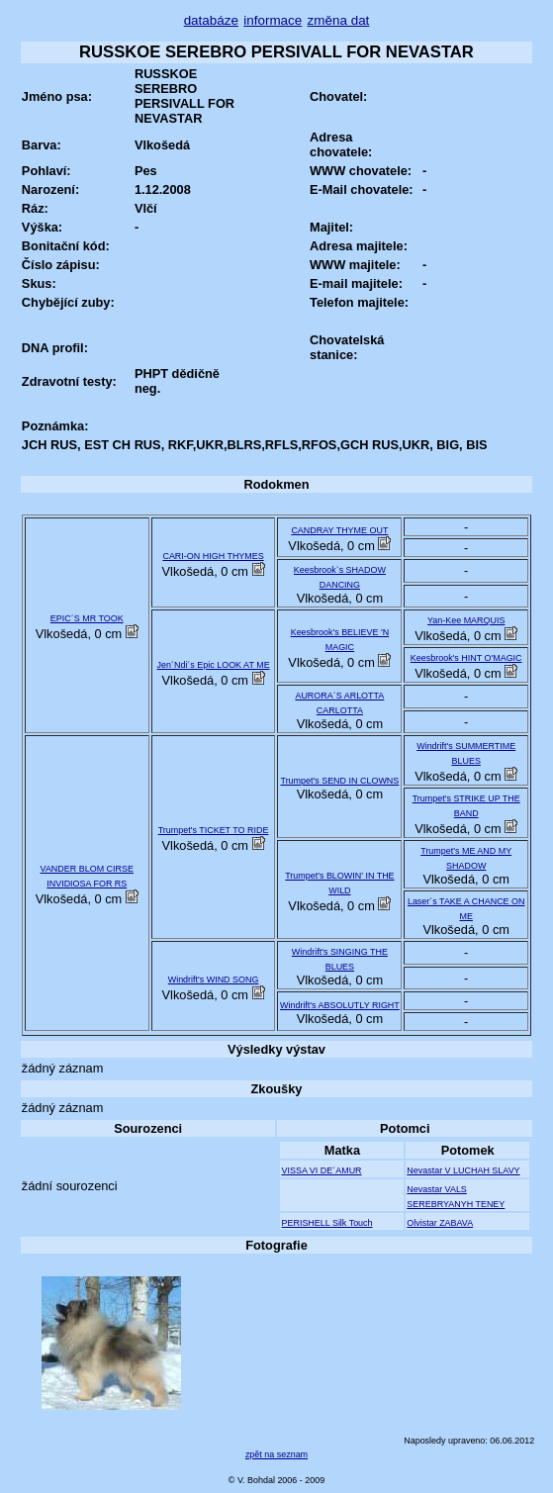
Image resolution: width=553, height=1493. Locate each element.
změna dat (339, 20)
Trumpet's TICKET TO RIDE (213, 830)
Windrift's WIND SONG (213, 979)
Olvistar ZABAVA (440, 1223)
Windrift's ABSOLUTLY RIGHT (340, 1005)
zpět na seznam (276, 1454)
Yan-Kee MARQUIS (466, 620)
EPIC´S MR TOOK (87, 618)
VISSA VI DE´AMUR (321, 1170)
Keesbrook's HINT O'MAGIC (466, 658)
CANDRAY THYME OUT (339, 530)
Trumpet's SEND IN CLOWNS (340, 781)
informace (272, 20)
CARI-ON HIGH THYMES (212, 556)
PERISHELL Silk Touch (326, 1223)
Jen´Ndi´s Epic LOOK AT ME (213, 665)
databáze (211, 20)
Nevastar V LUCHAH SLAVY (463, 1170)
